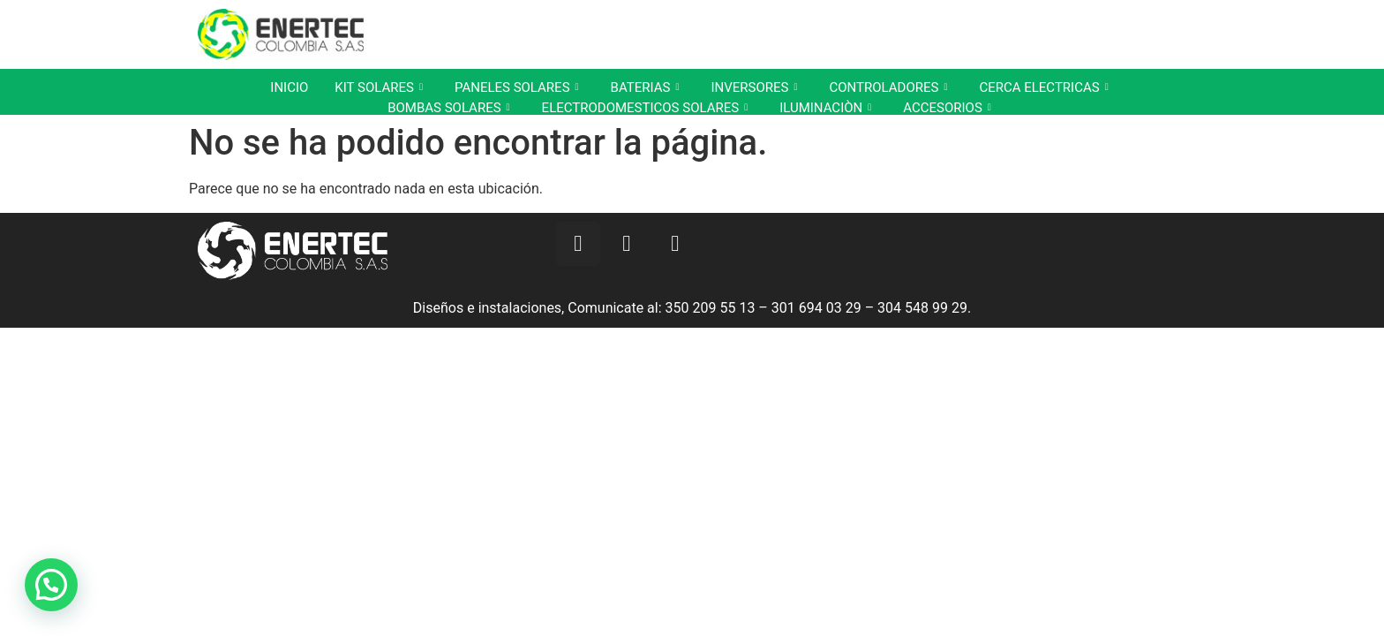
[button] (51, 584)
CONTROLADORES (888, 87)
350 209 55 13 (711, 307)
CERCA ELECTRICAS (1043, 87)
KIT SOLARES (379, 87)
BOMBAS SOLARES (448, 108)
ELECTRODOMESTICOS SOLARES (645, 108)
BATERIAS (645, 87)
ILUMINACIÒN (825, 108)
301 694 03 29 (816, 307)
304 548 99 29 (922, 307)
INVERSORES (754, 87)
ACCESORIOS (947, 108)
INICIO (289, 87)
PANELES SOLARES (517, 87)
